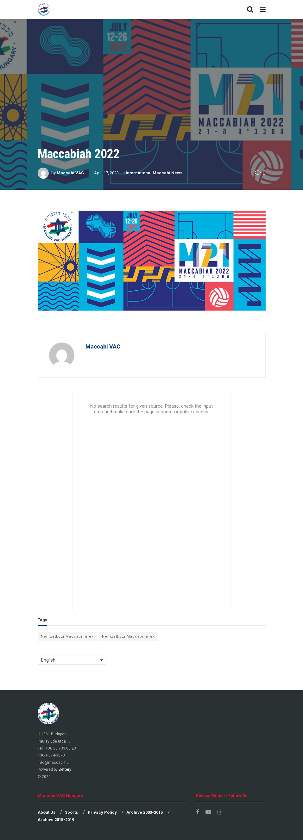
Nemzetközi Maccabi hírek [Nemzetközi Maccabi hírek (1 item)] (128, 636)
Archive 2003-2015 (144, 812)
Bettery (65, 769)
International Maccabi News (154, 172)
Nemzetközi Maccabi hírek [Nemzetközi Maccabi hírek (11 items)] (67, 636)
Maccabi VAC (70, 172)
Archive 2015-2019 (56, 819)
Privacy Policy (102, 812)
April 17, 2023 (106, 172)
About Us (46, 812)
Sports (71, 812)
